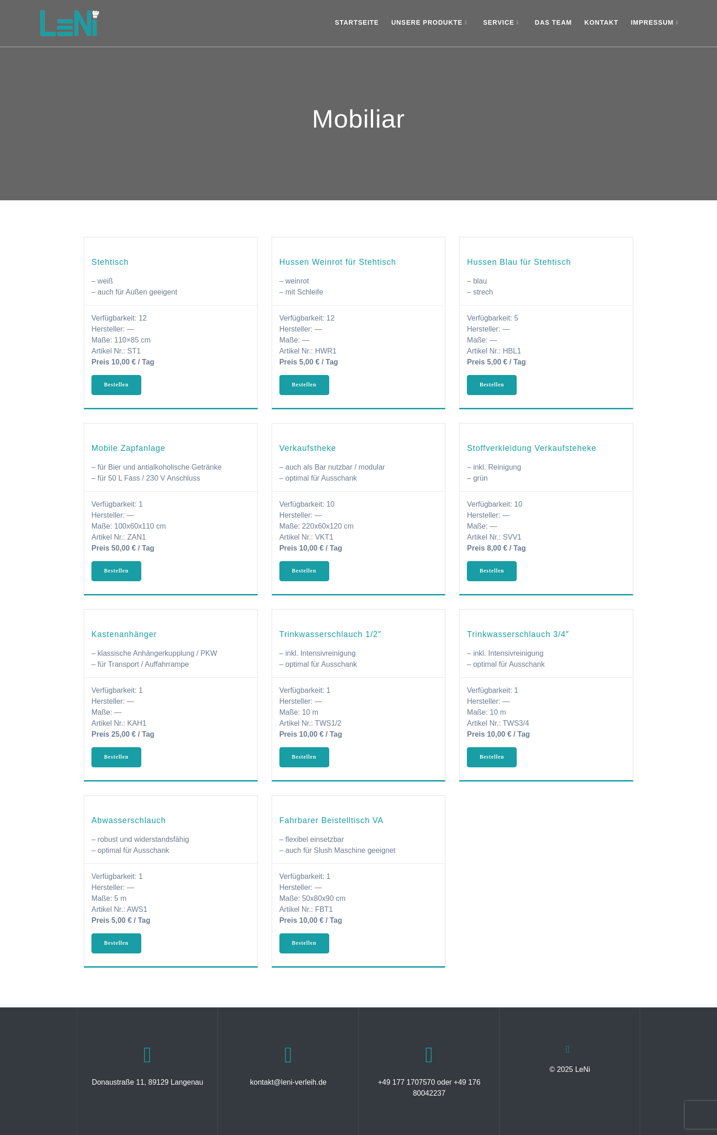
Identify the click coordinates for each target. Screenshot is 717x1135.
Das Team (553, 22)
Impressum (652, 22)
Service (498, 22)
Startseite (357, 22)
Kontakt (601, 22)
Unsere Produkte (427, 22)
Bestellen (117, 385)
